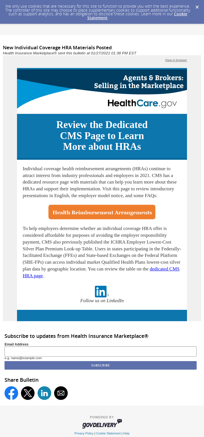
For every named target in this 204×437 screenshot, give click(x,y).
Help (126, 433)
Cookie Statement (108, 433)
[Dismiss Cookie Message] (197, 5)
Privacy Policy (84, 433)
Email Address (17, 344)
